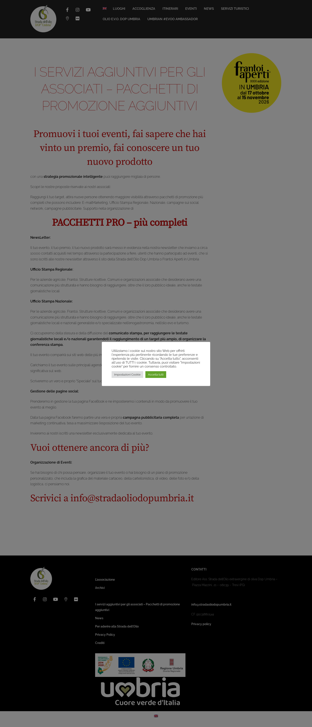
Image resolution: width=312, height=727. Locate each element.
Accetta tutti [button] (156, 374)
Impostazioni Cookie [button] (127, 374)
